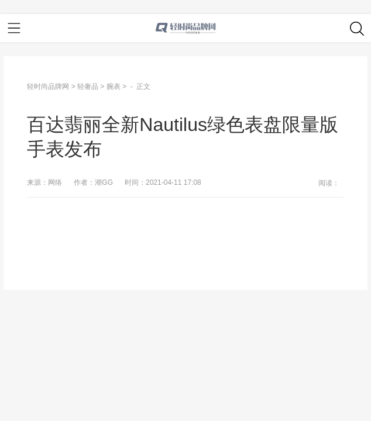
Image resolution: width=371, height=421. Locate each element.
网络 (55, 182)
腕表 (114, 86)
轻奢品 (87, 86)
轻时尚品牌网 (48, 86)
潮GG (104, 182)
